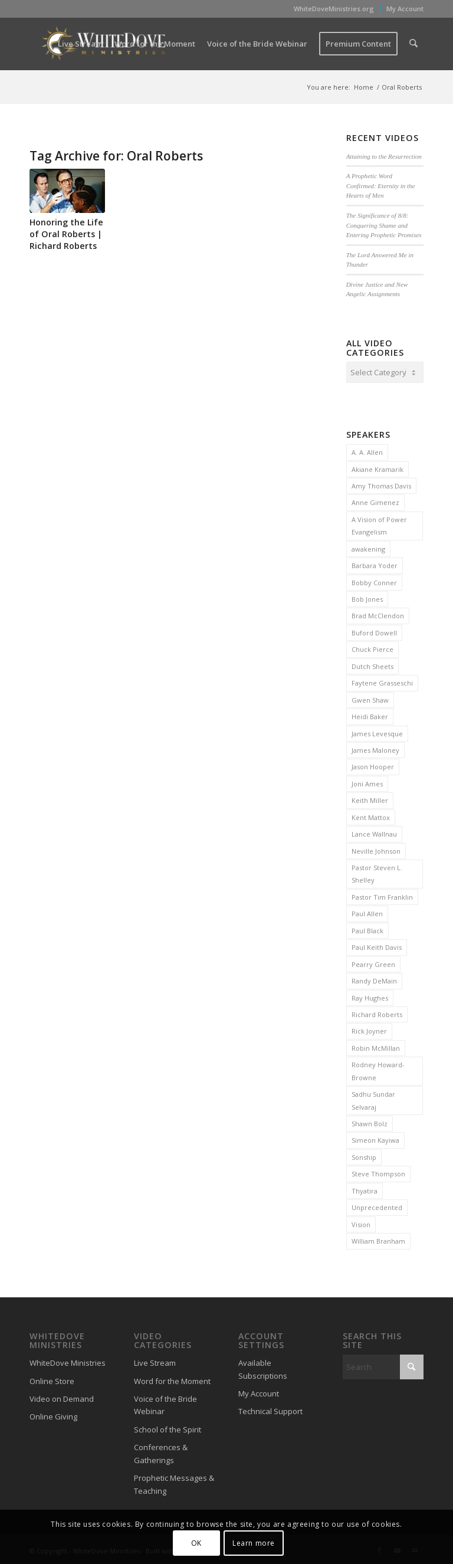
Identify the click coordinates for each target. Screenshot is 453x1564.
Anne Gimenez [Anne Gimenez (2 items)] (375, 500)
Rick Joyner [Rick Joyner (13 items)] (369, 1029)
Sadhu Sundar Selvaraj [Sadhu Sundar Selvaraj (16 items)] (373, 1098)
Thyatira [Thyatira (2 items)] (365, 1189)
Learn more (253, 1543)
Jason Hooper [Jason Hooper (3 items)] (373, 764)
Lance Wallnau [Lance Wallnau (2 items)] (374, 832)
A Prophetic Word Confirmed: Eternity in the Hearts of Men (380, 185)
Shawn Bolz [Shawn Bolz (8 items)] (370, 1121)
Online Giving (53, 1414)
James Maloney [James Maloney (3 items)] (375, 748)
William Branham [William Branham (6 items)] (378, 1239)
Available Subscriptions (262, 1367)
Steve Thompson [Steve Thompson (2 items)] (378, 1172)
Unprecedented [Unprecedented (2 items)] (377, 1205)
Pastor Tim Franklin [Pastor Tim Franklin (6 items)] (382, 895)
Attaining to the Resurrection (384, 156)
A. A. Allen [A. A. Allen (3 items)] (367, 450)
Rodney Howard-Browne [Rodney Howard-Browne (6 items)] (378, 1069)
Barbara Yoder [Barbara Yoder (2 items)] (375, 563)
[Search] (414, 43)
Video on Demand (61, 1397)
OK (196, 1543)
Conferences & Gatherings (161, 1451)
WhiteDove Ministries (67, 1361)
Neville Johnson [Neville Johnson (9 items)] (376, 849)
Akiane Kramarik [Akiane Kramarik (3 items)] (377, 467)
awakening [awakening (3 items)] (368, 547)
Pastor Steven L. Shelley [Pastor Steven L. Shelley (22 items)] (377, 872)
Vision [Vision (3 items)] (361, 1222)
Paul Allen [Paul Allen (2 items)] (367, 911)
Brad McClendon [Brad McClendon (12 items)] (378, 613)
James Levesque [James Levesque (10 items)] (377, 731)
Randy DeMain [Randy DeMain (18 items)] (374, 979)
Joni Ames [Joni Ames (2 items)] (367, 782)
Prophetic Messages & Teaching (174, 1482)
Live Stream (155, 1361)
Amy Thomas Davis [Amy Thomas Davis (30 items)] (381, 484)
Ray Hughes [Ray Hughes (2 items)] (370, 996)
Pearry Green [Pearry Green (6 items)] (373, 962)
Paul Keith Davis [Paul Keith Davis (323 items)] (377, 945)
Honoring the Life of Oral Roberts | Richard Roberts (66, 234)
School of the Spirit (167, 1427)
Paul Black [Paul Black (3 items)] (367, 928)
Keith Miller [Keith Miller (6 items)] (370, 798)
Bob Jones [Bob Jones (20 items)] (367, 597)
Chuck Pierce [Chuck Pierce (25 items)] (372, 647)
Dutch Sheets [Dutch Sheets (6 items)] (372, 664)
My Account (405, 8)
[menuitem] (334, 9)
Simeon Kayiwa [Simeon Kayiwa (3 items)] (375, 1138)
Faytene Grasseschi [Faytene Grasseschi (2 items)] (382, 681)
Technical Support (270, 1409)
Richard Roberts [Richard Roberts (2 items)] (377, 1012)
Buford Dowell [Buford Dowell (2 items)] (374, 631)
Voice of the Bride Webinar (165, 1403)
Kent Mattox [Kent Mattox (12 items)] (371, 815)
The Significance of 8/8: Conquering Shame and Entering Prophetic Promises (384, 225)
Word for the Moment (172, 1379)
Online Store (51, 1379)
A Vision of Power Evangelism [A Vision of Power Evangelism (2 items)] (379, 524)
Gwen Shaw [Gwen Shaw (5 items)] (370, 698)
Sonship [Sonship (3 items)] (364, 1155)
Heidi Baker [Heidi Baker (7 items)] (370, 714)
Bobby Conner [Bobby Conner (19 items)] (374, 580)
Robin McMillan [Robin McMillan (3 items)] (376, 1046)
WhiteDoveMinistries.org (334, 8)
